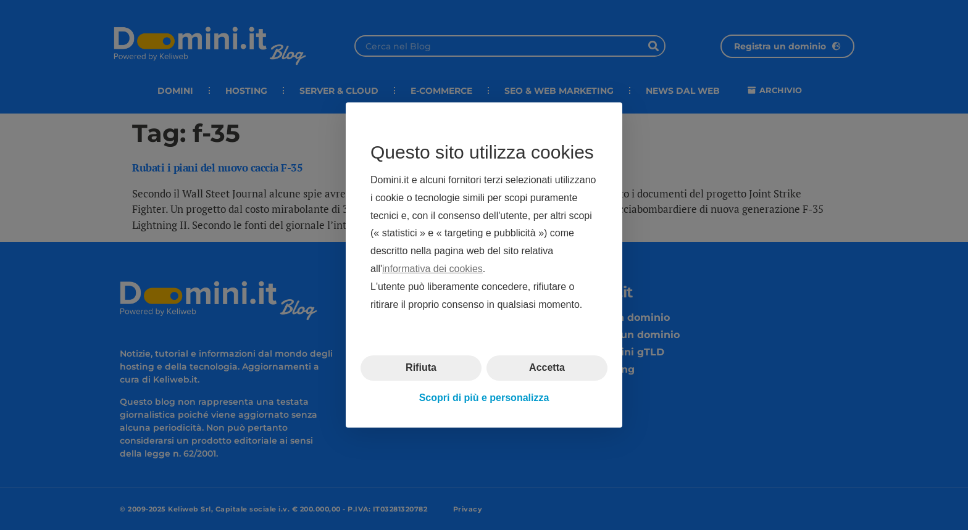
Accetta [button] (547, 367)
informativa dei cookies (432, 268)
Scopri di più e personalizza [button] (484, 397)
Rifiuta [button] (421, 367)
